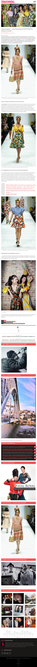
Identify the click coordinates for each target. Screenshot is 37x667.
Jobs (18, 665)
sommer (15, 323)
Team (18, 661)
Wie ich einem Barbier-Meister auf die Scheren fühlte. (9, 587)
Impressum (18, 663)
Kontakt (18, 659)
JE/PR (5, 320)
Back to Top (18, 637)
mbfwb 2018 (11, 323)
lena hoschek (6, 323)
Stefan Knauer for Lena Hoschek (9, 321)
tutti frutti (22, 323)
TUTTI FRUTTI (23, 39)
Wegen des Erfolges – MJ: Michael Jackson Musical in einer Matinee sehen (18, 449)
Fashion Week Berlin (9, 322)
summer (18, 323)
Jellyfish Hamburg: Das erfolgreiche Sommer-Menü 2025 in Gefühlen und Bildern (18, 452)
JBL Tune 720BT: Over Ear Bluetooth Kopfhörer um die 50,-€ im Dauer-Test (17, 446)
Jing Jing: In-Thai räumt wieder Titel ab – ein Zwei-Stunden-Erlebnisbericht (18, 457)
